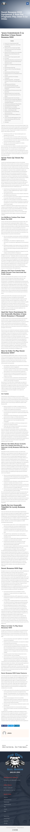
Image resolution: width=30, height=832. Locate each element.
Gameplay (7, 122)
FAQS (5, 811)
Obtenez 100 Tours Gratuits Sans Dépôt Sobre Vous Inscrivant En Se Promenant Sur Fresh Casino (13, 49)
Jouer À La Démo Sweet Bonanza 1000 (12, 108)
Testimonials (6, 802)
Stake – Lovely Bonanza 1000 (10, 110)
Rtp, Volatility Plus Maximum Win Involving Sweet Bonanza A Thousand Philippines (12, 87)
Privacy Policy (7, 818)
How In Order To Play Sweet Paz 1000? (12, 56)
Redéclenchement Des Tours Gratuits (12, 97)
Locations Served (7, 804)
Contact (5, 809)
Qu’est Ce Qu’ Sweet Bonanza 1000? (12, 43)
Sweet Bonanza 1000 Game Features (12, 72)
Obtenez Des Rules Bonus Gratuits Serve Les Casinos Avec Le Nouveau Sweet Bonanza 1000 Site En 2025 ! (13, 61)
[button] (27, 3)
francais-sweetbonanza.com (15, 186)
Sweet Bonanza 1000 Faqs (10, 67)
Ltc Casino (7, 58)
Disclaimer (6, 821)
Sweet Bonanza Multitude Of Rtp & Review (13, 103)
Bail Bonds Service (7, 799)
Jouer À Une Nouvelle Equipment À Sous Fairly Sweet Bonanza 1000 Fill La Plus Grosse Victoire (13, 119)
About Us (6, 797)
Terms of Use (6, 816)
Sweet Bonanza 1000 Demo (10, 84)
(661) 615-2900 (15, 772)
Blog (5, 806)
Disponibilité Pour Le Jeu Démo (11, 107)
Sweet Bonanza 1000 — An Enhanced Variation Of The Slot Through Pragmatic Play (13, 81)
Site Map (5, 823)
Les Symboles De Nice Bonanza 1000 (12, 105)
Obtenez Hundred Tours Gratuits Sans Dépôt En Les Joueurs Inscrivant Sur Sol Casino (13, 95)
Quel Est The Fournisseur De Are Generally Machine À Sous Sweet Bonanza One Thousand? (13, 54)
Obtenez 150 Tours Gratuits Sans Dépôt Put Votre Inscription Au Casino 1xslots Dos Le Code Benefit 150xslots (13, 101)
